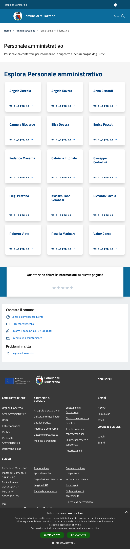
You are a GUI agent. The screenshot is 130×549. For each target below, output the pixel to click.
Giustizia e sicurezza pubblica (77, 420)
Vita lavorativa (42, 423)
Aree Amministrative (14, 414)
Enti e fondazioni (11, 426)
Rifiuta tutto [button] (78, 535)
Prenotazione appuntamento (42, 470)
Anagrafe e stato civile (46, 410)
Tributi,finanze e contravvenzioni (75, 431)
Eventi (101, 442)
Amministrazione (25, 31)
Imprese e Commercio (46, 429)
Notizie (102, 408)
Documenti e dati (11, 449)
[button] (65, 543)
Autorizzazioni (74, 451)
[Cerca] (123, 16)
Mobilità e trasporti (45, 441)
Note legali (72, 485)
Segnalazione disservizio (48, 479)
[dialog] (65, 528)
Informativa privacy (77, 479)
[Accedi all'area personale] (115, 5)
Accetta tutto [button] (52, 535)
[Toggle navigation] (7, 16)
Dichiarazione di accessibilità (75, 493)
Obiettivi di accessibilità (79, 502)
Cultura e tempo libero (46, 416)
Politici (6, 432)
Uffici (5, 420)
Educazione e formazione (73, 410)
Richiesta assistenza (45, 491)
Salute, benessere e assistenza (77, 442)
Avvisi (101, 420)
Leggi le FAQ (41, 485)
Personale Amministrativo (11, 440)
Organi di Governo (12, 408)
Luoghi (101, 436)
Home (7, 31)
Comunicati (104, 414)
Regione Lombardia (16, 5)
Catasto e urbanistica (46, 435)
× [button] (126, 512)
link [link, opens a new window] (97, 528)
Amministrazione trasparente (75, 470)
